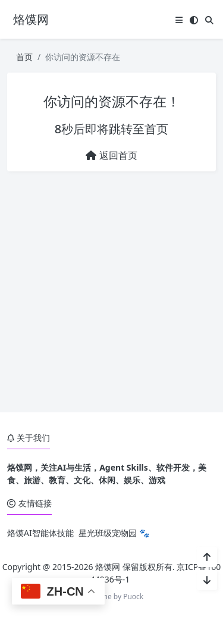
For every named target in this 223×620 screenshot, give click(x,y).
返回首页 (111, 155)
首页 (24, 56)
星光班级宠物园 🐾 (113, 532)
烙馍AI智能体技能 (40, 532)
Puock (133, 596)
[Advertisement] (111, 291)
